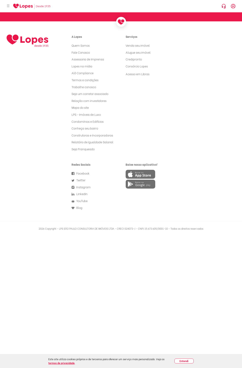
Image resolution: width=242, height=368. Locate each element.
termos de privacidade (61, 363)
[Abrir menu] (8, 6)
